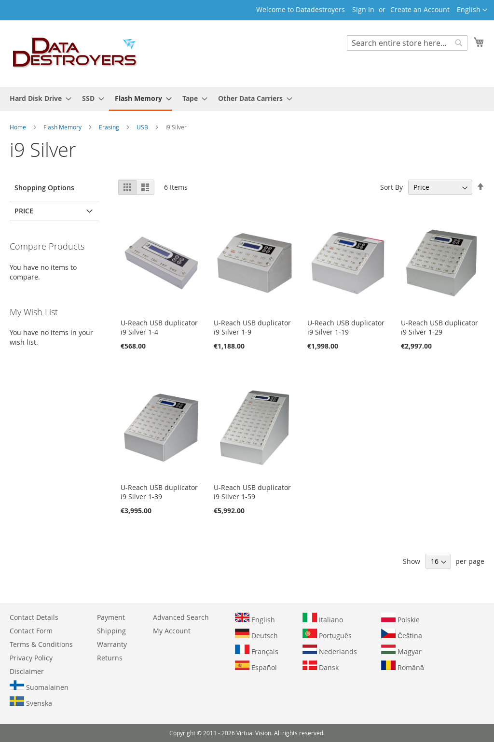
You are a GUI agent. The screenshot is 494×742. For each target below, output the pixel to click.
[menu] (247, 99)
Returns (110, 657)
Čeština (401, 634)
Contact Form (31, 630)
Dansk (320, 666)
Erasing (110, 127)
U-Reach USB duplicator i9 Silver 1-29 (439, 327)
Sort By (391, 187)
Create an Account (420, 9)
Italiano (322, 618)
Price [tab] (23, 210)
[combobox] (407, 43)
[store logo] (75, 53)
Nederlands (329, 650)
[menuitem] (37, 98)
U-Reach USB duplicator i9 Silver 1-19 (345, 327)
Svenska (31, 702)
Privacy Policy (31, 657)
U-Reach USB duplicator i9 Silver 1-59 (252, 492)
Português (327, 634)
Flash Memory (63, 127)
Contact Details (34, 617)
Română (402, 666)
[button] (472, 10)
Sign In (363, 9)
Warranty (112, 644)
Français (256, 650)
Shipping (111, 630)
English (255, 618)
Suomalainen (39, 686)
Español (256, 666)
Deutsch (256, 634)
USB (143, 127)
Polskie (400, 618)
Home (18, 127)
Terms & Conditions (41, 644)
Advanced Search (181, 617)
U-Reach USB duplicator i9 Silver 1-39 (159, 492)
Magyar (401, 650)
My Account (172, 630)
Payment (111, 617)
